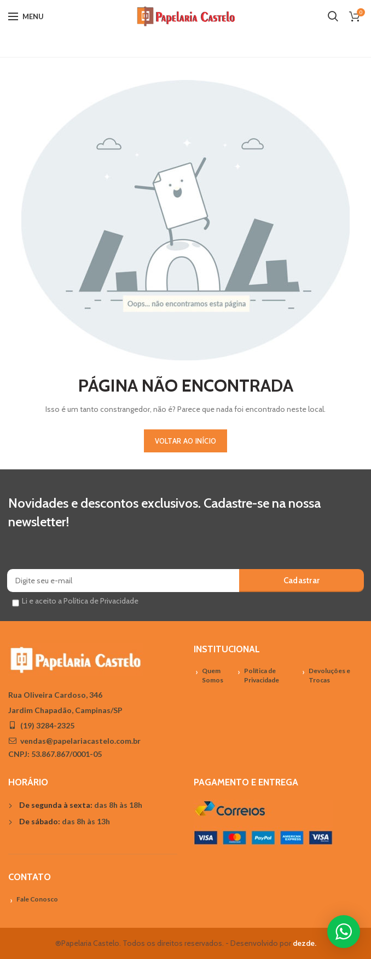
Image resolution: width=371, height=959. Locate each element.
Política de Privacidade (261, 675)
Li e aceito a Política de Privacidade (80, 601)
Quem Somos (212, 675)
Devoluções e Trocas (329, 675)
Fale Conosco (37, 899)
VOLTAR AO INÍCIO (186, 441)
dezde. (304, 943)
